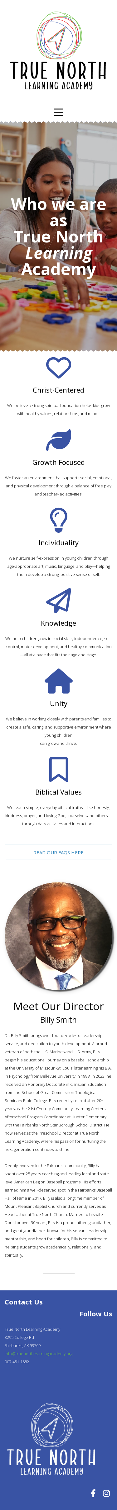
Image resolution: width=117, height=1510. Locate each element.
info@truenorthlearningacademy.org (38, 1353)
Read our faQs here (58, 852)
